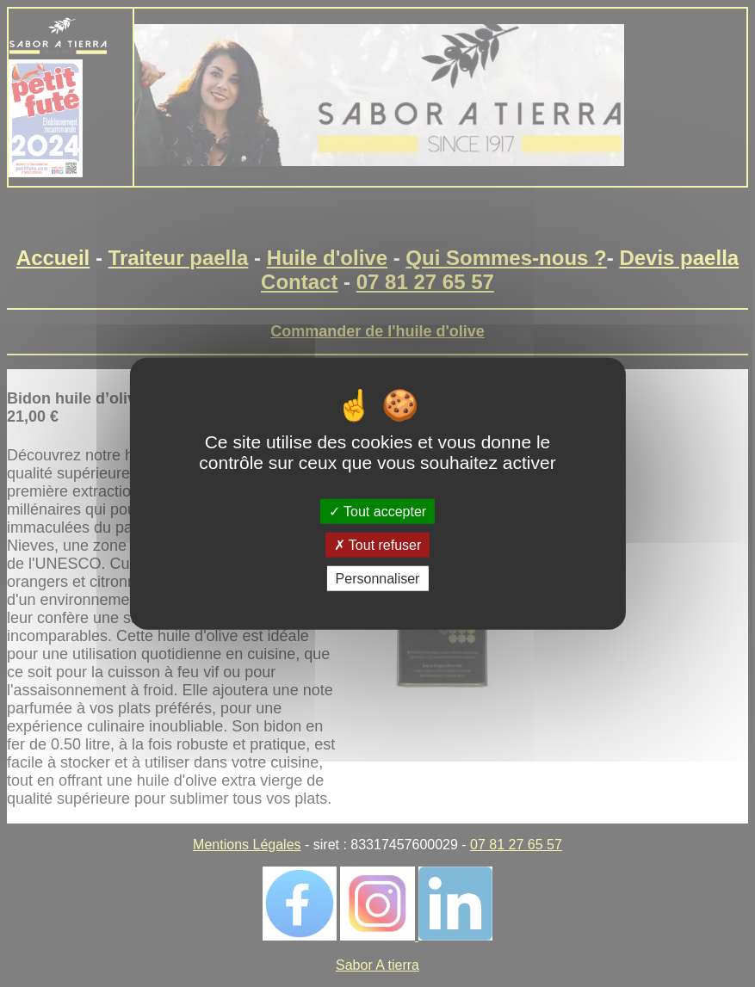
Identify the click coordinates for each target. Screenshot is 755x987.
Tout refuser (378, 544)
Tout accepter (377, 510)
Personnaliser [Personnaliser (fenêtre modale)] (378, 578)
